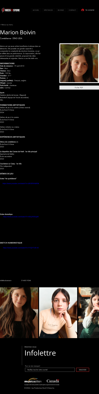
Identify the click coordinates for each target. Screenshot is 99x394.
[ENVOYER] (82, 370)
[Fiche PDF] (79, 88)
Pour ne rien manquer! (32, 366)
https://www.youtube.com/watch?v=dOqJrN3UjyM (21, 217)
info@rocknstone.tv (5, 280)
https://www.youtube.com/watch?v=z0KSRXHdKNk (21, 183)
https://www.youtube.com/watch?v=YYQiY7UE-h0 (21, 248)
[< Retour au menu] (7, 24)
